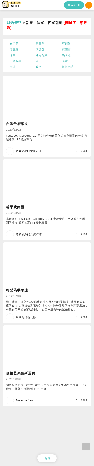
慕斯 (39, 66)
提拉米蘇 (68, 66)
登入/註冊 (74, 5)
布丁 (39, 60)
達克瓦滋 (41, 55)
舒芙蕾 (40, 43)
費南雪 (66, 49)
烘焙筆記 (14, 23)
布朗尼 (14, 43)
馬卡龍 (66, 55)
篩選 (47, 458)
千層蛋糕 (15, 60)
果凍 (12, 66)
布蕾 (65, 60)
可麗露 (14, 49)
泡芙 (12, 55)
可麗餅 (66, 43)
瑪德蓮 (40, 49)
